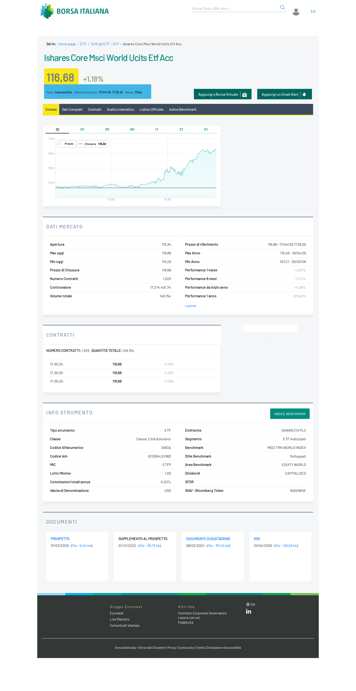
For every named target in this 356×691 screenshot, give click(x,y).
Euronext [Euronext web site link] (117, 613)
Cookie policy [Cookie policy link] (187, 648)
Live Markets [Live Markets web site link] (120, 619)
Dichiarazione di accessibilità (227, 648)
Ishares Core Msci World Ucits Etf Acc (118, 57)
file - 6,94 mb (82, 546)
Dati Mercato (65, 227)
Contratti (96, 109)
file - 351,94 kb (219, 546)
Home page (67, 44)
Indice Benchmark (187, 109)
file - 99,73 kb (150, 546)
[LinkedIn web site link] (248, 613)
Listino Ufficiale (155, 109)
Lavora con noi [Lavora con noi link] (189, 618)
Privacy (172, 648)
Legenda (190, 306)
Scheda (51, 109)
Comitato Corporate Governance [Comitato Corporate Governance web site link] (204, 613)
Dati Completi (73, 109)
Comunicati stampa (125, 625)
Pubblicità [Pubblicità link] (186, 623)
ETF (83, 44)
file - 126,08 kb (287, 546)
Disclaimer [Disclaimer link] (159, 648)
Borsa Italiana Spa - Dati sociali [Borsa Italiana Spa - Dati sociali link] (130, 648)
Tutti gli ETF (100, 44)
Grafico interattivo (123, 109)
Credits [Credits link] (202, 648)
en (313, 11)
